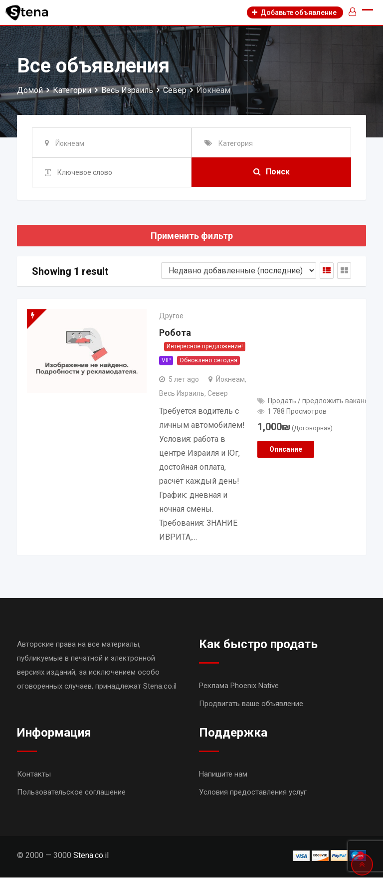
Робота (175, 333)
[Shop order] (238, 270)
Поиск (271, 172)
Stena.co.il (91, 856)
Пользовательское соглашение (71, 792)
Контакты (34, 774)
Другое (171, 316)
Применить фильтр (192, 235)
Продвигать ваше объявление (251, 704)
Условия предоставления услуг (253, 792)
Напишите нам (223, 774)
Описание (285, 449)
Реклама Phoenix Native (239, 686)
